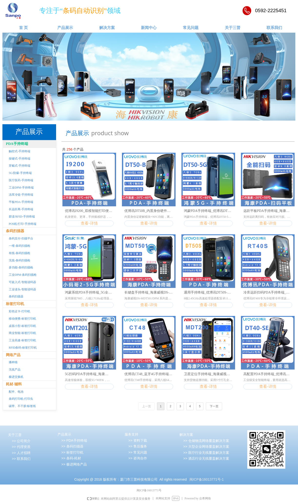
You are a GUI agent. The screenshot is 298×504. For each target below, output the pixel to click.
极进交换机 (16, 377)
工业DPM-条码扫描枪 (23, 274)
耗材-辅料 (14, 384)
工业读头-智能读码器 (22, 289)
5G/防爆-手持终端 (20, 173)
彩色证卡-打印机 (19, 311)
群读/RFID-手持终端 (22, 216)
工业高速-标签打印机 (22, 340)
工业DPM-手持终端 (21, 187)
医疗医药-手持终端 (21, 180)
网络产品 (13, 355)
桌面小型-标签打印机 (22, 326)
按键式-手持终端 (19, 158)
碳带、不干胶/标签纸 (22, 406)
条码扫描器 (15, 231)
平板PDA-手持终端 (21, 202)
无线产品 (14, 369)
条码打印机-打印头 (21, 398)
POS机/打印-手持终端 (22, 224)
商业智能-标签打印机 (22, 333)
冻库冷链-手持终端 (21, 194)
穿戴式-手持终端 (19, 165)
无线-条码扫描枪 (19, 260)
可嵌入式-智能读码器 (22, 282)
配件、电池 (16, 391)
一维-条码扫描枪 (19, 245)
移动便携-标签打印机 (22, 318)
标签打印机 (15, 304)
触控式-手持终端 (19, 151)
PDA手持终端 (17, 144)
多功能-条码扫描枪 (21, 267)
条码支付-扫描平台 (21, 238)
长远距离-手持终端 (21, 209)
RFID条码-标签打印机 (23, 347)
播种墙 (13, 362)
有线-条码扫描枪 (19, 253)
